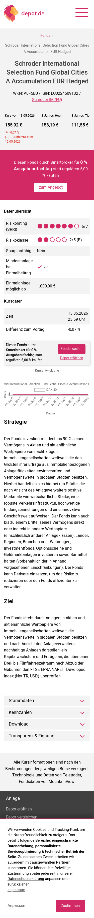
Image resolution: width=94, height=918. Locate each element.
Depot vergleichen (21, 817)
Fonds (45, 35)
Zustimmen (70, 905)
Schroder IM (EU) (47, 100)
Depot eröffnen (71, 358)
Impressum (16, 890)
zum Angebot (51, 187)
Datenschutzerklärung (26, 878)
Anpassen (16, 905)
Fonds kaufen (71, 348)
